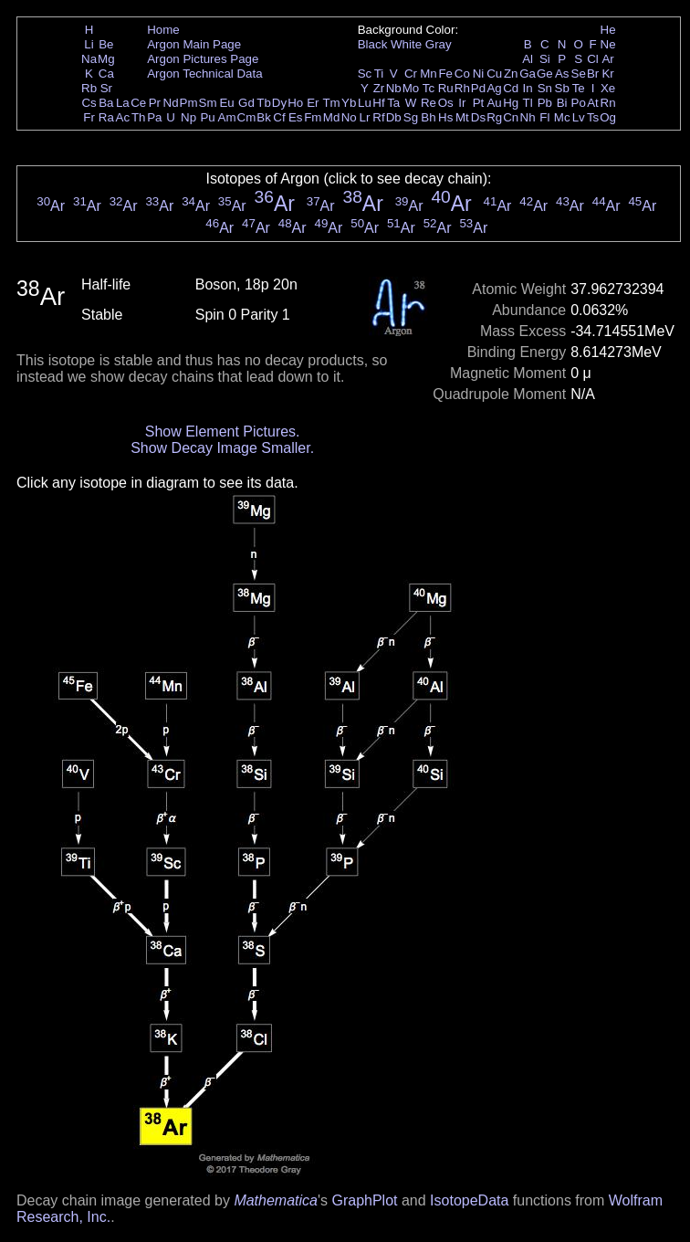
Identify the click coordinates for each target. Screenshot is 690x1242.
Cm (246, 117)
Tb (263, 103)
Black (373, 44)
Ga (527, 73)
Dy (279, 103)
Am (227, 117)
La (123, 103)
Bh (428, 117)
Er (313, 103)
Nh (528, 117)
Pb (545, 103)
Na (89, 59)
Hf (378, 103)
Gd (246, 103)
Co (462, 73)
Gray (438, 44)
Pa (154, 117)
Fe (445, 73)
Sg (410, 117)
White (406, 44)
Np (188, 117)
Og (608, 117)
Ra (106, 117)
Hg (510, 103)
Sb (562, 88)
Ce (138, 103)
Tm (331, 103)
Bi (562, 103)
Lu (364, 103)
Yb (348, 103)
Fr (89, 117)
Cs (88, 103)
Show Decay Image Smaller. (222, 448)
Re (428, 103)
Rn (608, 103)
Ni (479, 73)
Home (163, 30)
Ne (608, 44)
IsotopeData (469, 1200)
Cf (279, 117)
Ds (478, 117)
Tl (528, 103)
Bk (263, 117)
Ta (393, 103)
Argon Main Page (194, 44)
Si (544, 59)
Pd (478, 88)
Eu (226, 103)
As (562, 73)
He (608, 30)
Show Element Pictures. (222, 431)
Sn (545, 88)
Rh (462, 88)
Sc (365, 73)
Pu (207, 117)
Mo (411, 88)
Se (578, 73)
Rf (378, 117)
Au (493, 103)
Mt (462, 117)
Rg (494, 117)
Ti (379, 73)
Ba (106, 103)
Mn (428, 73)
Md (331, 117)
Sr (106, 88)
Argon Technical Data (204, 73)
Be (106, 44)
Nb (394, 88)
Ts (593, 117)
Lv (578, 117)
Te (578, 88)
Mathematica (276, 1200)
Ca (106, 73)
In (528, 88)
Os (446, 103)
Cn (510, 117)
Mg (106, 59)
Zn (511, 73)
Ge (545, 73)
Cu (494, 73)
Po (578, 103)
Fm (312, 117)
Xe (608, 88)
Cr (410, 73)
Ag (493, 88)
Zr (379, 88)
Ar (607, 59)
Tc (428, 88)
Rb (89, 88)
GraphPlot (364, 1200)
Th (138, 117)
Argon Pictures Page (202, 59)
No (349, 117)
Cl (593, 59)
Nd (171, 103)
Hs (445, 117)
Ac (123, 117)
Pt (479, 103)
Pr (155, 103)
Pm (189, 103)
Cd (510, 88)
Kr (607, 73)
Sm (208, 103)
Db (394, 117)
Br (593, 73)
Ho (295, 103)
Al (527, 59)
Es (295, 117)
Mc (562, 117)
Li (88, 44)
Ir (461, 103)
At (593, 103)
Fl (544, 117)
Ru (446, 88)
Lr (365, 117)
